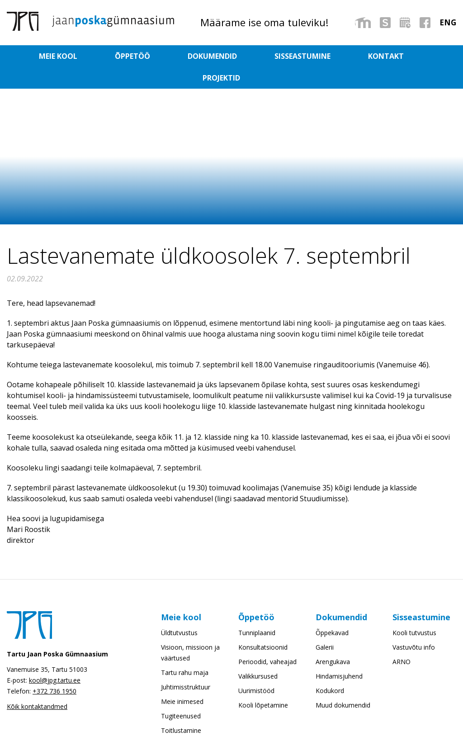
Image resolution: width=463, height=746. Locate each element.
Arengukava (333, 640)
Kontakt (329, 56)
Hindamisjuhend (339, 654)
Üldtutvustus (179, 611)
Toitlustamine (181, 708)
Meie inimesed (182, 679)
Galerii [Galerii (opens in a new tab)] (325, 625)
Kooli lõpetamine (263, 683)
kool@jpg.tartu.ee (54, 658)
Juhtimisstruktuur (185, 665)
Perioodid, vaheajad (267, 640)
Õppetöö (134, 56)
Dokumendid (194, 56)
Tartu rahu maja (184, 650)
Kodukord (330, 669)
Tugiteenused (181, 694)
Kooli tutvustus (414, 611)
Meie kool (79, 56)
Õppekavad (332, 611)
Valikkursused (258, 654)
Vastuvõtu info (413, 625)
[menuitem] (447, 22)
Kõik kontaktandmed (37, 684)
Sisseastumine (265, 56)
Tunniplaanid (256, 611)
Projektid (384, 56)
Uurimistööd (256, 669)
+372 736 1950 (54, 669)
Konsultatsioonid (263, 625)
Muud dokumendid (343, 683)
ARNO (401, 640)
